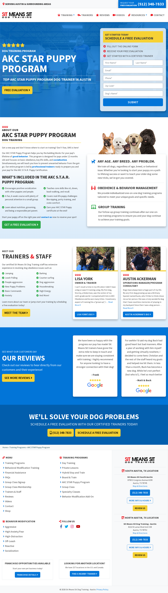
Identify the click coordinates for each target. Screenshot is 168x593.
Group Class (68, 486)
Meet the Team (16, 313)
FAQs (7, 477)
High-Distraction (14, 536)
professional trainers (43, 166)
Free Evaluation (17, 90)
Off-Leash (10, 541)
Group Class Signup (15, 482)
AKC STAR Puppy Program (76, 482)
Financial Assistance (15, 472)
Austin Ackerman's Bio (138, 314)
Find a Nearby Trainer (84, 573)
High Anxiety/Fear (14, 531)
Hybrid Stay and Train (73, 472)
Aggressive (10, 526)
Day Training (68, 463)
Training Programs (17, 447)
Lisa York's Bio (85, 314)
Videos (8, 501)
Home (5, 447)
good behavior (20, 156)
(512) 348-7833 (60, 433)
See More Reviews (18, 378)
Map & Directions (140, 486)
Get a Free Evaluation (21, 225)
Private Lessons (70, 467)
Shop (8, 510)
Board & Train (69, 477)
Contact (9, 506)
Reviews (9, 496)
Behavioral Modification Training (22, 467)
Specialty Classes (71, 491)
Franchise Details (27, 574)
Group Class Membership (18, 486)
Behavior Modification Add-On (78, 496)
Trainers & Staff (13, 491)
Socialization (11, 550)
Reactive (9, 545)
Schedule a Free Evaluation (98, 433)
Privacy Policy (102, 589)
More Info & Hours (140, 500)
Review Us (140, 508)
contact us (46, 217)
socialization (60, 159)
